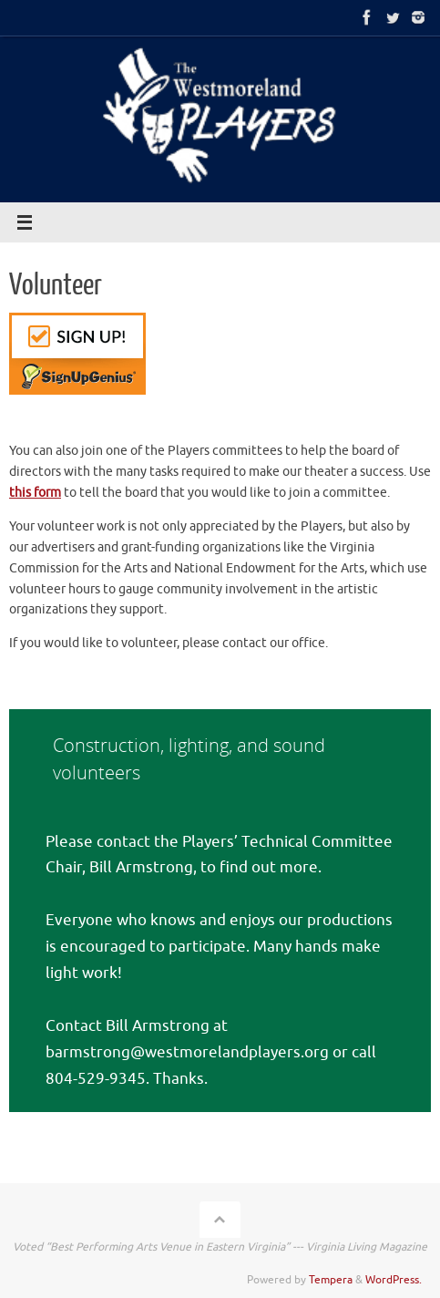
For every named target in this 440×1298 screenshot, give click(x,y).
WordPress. (393, 1279)
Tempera (331, 1279)
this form (35, 492)
